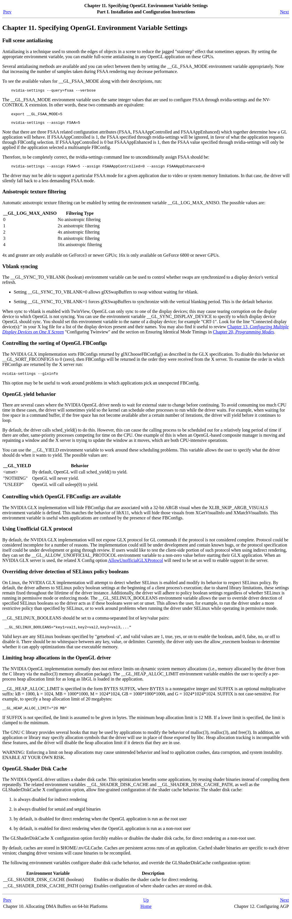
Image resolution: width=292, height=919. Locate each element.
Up (146, 906)
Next (284, 11)
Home (145, 913)
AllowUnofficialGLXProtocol (135, 565)
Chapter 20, (243, 336)
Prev (7, 11)
